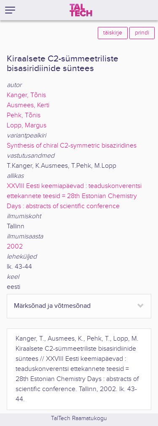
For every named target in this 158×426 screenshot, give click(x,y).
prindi (142, 32)
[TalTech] (81, 10)
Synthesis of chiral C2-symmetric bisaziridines (72, 146)
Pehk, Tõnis (23, 115)
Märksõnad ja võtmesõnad (52, 306)
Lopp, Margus (26, 126)
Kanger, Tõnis (26, 95)
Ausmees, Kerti (28, 105)
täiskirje (112, 32)
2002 (15, 247)
